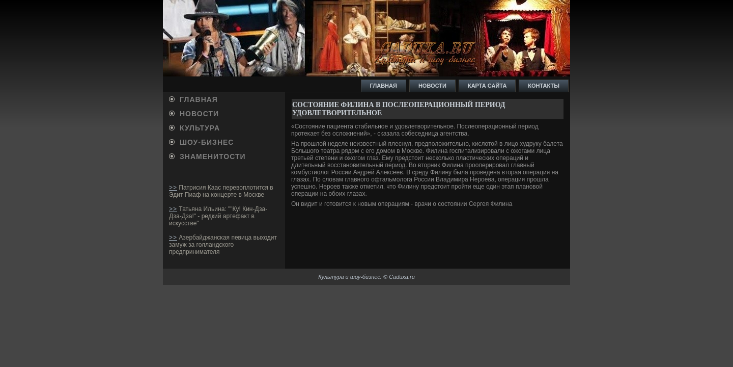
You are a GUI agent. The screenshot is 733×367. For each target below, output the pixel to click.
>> (173, 187)
